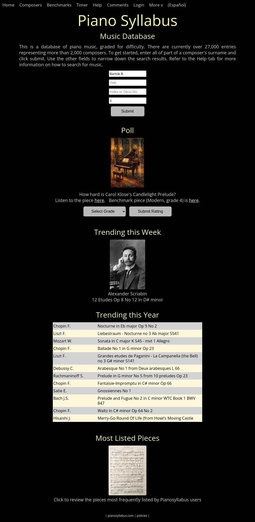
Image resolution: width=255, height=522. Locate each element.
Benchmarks (59, 5)
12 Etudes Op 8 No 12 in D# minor (127, 300)
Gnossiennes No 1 (114, 390)
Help (97, 5)
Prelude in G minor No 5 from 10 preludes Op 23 (143, 376)
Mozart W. (62, 341)
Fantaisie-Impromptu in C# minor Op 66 (135, 383)
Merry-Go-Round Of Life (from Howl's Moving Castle (145, 418)
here (99, 200)
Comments (117, 5)
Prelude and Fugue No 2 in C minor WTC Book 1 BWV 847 (146, 400)
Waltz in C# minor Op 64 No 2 (125, 410)
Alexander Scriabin (127, 294)
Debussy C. (63, 368)
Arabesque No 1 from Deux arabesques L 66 (139, 368)
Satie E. (60, 390)
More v (156, 5)
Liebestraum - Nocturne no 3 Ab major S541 (138, 333)
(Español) (177, 5)
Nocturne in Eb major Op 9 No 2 (127, 326)
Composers (30, 5)
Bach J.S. (61, 398)
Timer (82, 5)
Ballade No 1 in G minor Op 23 (126, 348)
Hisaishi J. (62, 418)
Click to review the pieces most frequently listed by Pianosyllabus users (127, 500)
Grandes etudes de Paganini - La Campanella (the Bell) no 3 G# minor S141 (148, 358)
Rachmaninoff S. (68, 376)
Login (138, 5)
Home (8, 5)
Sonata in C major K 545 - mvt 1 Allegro (134, 341)
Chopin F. (62, 326)
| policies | (142, 516)
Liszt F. (59, 333)
